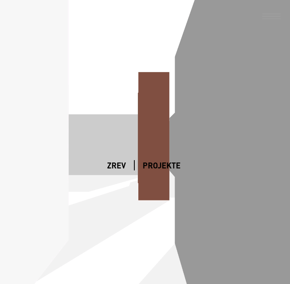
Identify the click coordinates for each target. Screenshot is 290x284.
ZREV (116, 165)
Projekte (162, 165)
